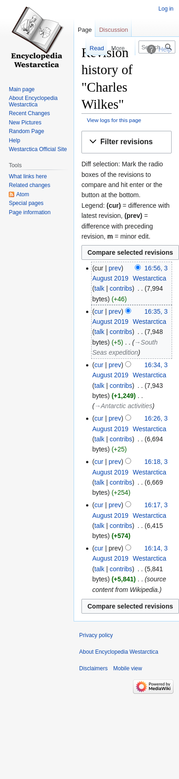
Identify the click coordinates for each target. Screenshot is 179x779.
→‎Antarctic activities (123, 406)
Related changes (29, 185)
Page (85, 29)
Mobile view (127, 668)
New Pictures (25, 122)
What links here (28, 176)
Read (91, 48)
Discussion (113, 29)
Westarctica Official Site (38, 149)
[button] (126, 142)
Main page (22, 89)
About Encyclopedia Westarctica (33, 101)
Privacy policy (96, 635)
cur (98, 311)
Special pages (26, 203)
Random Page (26, 131)
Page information (30, 212)
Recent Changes (29, 113)
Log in (165, 9)
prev (115, 268)
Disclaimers (93, 668)
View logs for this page (114, 120)
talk (99, 288)
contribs (121, 288)
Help (14, 140)
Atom (22, 194)
